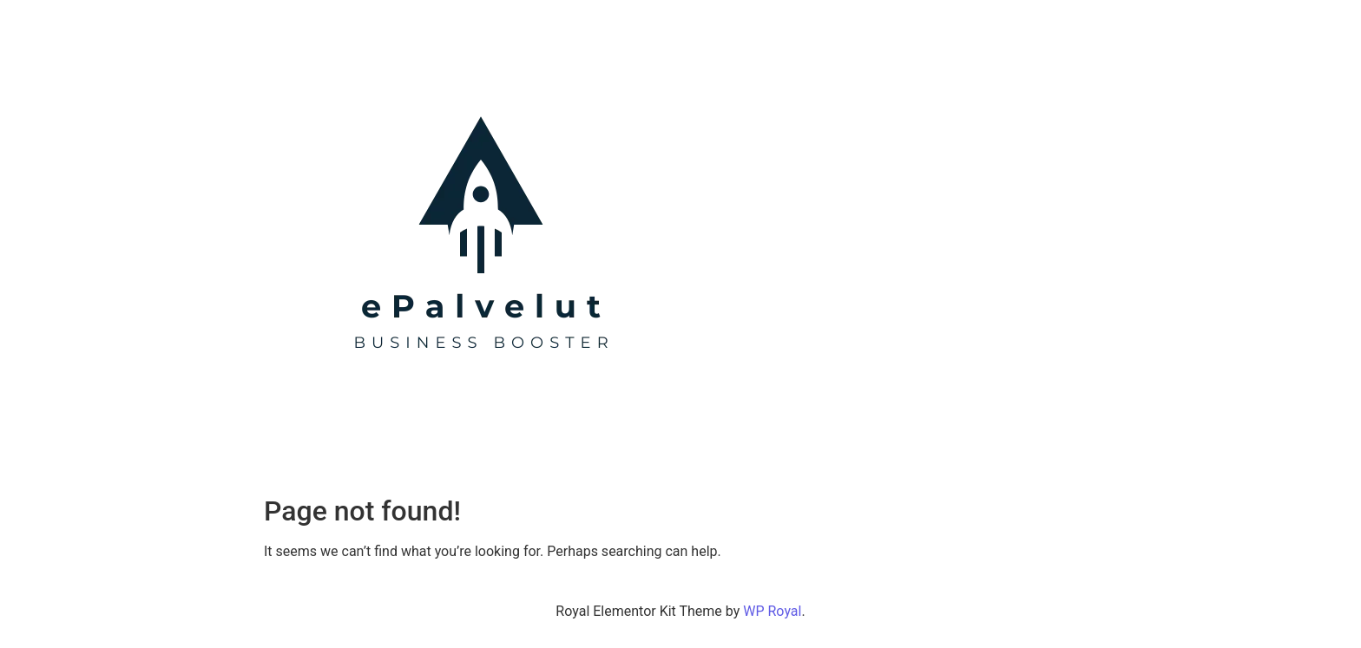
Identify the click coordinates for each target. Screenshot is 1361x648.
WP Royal (772, 611)
